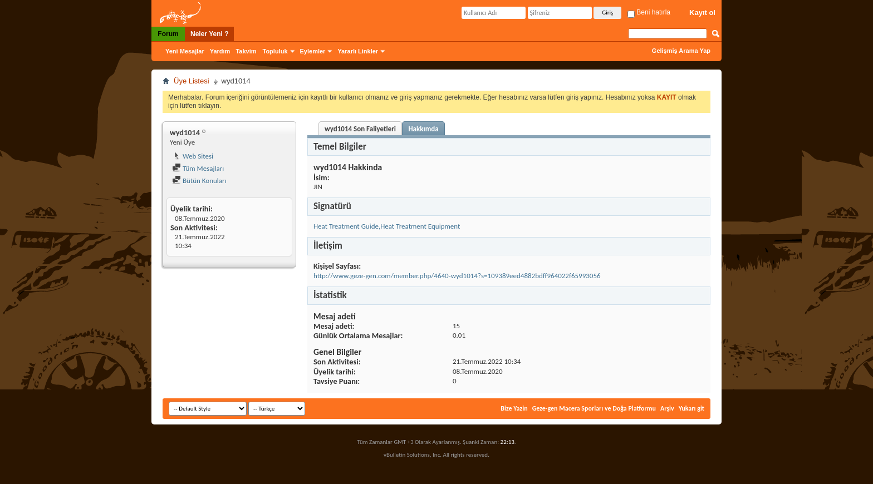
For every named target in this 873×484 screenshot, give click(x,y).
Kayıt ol (702, 12)
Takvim (246, 51)
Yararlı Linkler (357, 51)
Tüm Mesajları (198, 168)
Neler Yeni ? (209, 34)
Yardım (220, 51)
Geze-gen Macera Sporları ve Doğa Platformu (594, 408)
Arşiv (667, 408)
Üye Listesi (191, 81)
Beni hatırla (648, 12)
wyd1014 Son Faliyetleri (360, 129)
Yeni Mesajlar (184, 51)
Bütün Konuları (199, 180)
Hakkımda (423, 129)
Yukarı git (691, 408)
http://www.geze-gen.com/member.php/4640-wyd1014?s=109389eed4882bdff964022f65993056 (457, 275)
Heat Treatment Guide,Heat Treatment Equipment (386, 226)
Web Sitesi (192, 156)
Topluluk (275, 51)
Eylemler (313, 51)
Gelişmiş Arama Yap (681, 50)
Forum (168, 34)
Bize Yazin (514, 408)
